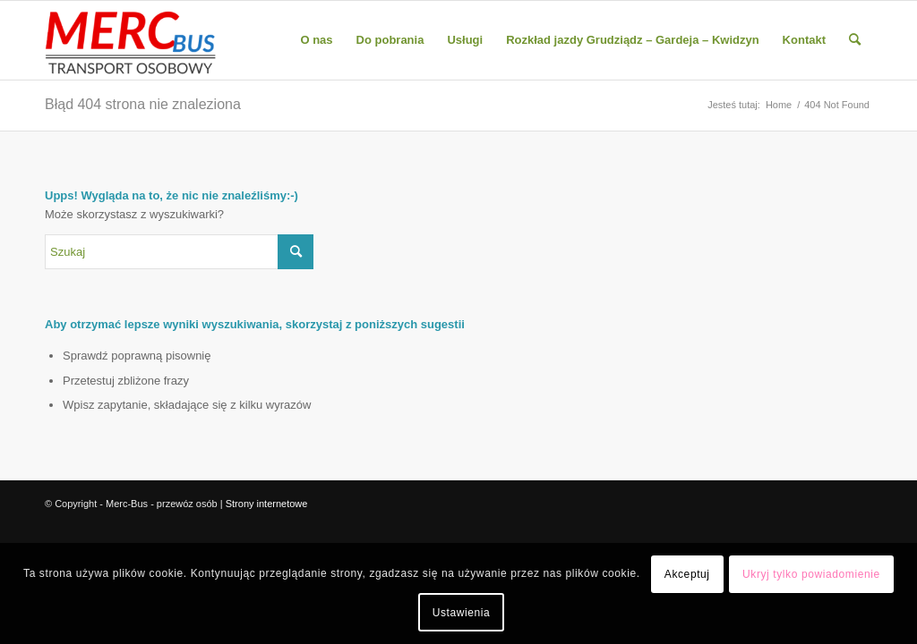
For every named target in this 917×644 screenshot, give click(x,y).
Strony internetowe (267, 503)
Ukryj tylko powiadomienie (811, 574)
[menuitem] (316, 40)
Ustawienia (462, 612)
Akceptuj (687, 574)
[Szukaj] (854, 40)
